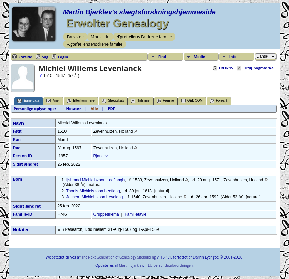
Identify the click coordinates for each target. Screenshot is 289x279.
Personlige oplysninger (35, 108)
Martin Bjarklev (131, 265)
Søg (45, 56)
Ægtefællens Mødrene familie (94, 44)
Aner (53, 100)
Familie (165, 100)
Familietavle (135, 214)
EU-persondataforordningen (170, 265)
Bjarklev (100, 156)
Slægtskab (113, 100)
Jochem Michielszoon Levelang (94, 197)
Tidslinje (140, 100)
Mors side (100, 37)
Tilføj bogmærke (258, 67)
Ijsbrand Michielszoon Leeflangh (95, 180)
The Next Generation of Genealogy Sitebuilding (118, 257)
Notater (73, 108)
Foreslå (218, 100)
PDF (111, 108)
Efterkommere (81, 100)
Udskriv (226, 67)
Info (233, 56)
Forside (25, 56)
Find (162, 56)
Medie (199, 56)
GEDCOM (192, 100)
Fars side (75, 37)
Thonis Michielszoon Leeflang (93, 191)
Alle (94, 108)
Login (63, 56)
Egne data (28, 100)
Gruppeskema (106, 214)
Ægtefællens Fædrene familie (144, 37)
